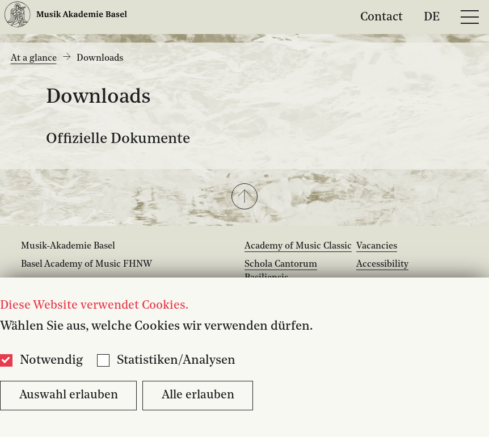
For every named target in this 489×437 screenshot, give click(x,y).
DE (432, 17)
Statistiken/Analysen (176, 360)
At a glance (34, 58)
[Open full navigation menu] (470, 17)
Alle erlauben (198, 395)
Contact (381, 17)
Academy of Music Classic (298, 246)
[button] (244, 197)
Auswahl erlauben (68, 395)
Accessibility (382, 264)
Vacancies (376, 246)
